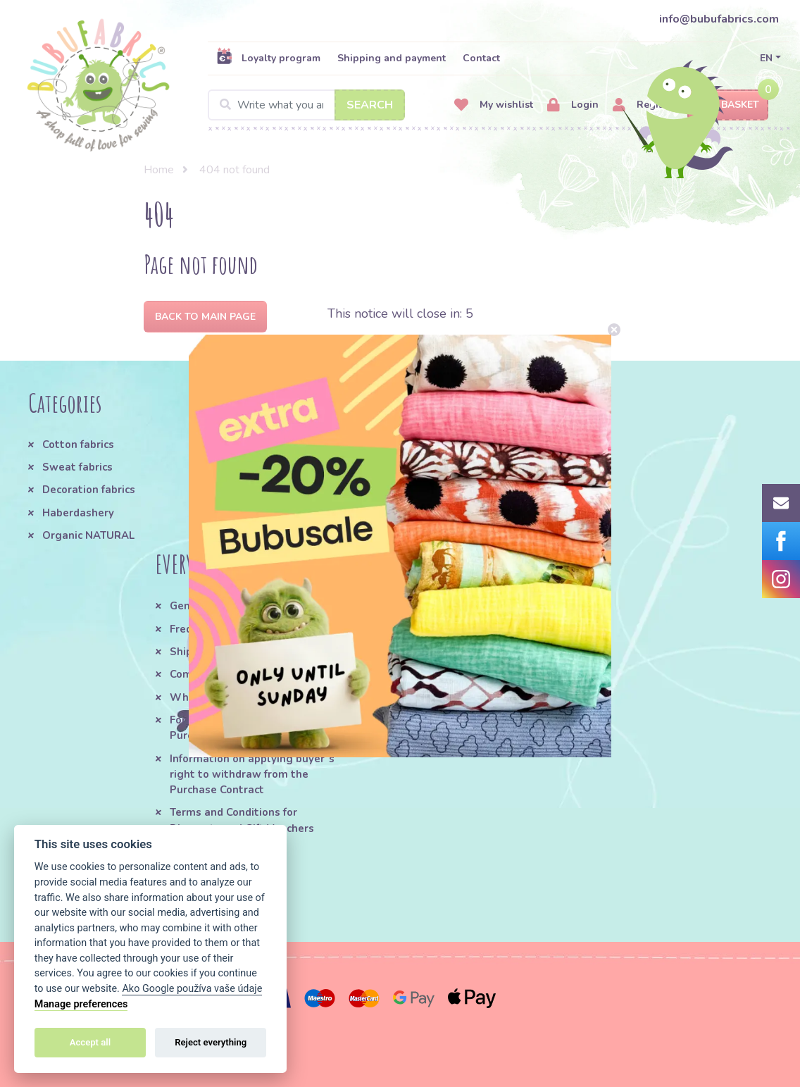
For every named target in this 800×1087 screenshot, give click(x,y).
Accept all (90, 1042)
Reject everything (210, 1042)
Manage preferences (81, 1004)
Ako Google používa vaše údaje (192, 989)
